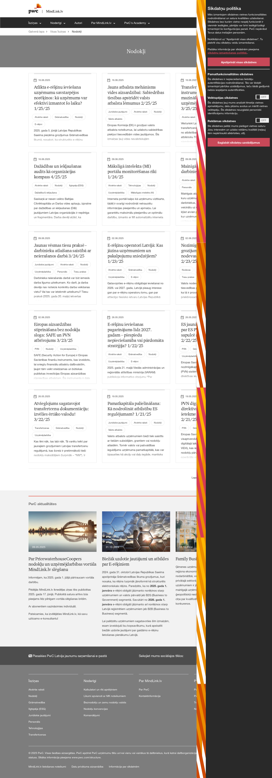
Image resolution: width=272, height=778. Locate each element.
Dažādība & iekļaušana (46, 192)
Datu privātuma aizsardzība (88, 766)
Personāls (187, 187)
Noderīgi (56, 23)
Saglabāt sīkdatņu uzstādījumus (239, 142)
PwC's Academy (135, 23)
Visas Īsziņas (58, 31)
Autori (78, 23)
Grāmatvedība (61, 116)
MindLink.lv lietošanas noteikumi (48, 766)
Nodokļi (76, 31)
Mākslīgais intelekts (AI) (142, 192)
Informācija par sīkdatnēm (124, 766)
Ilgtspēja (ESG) (76, 185)
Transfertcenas (42, 427)
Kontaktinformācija (150, 695)
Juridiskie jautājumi (117, 111)
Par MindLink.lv (101, 23)
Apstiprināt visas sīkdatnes (239, 62)
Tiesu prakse (80, 271)
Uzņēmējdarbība (116, 192)
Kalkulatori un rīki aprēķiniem (100, 689)
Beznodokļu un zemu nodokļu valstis (105, 702)
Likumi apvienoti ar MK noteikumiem (105, 695)
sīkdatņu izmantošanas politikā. (227, 52)
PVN (37, 348)
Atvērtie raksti (41, 116)
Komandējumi (92, 715)
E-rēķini (38, 124)
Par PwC (144, 689)
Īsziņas (33, 23)
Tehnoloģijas (134, 185)
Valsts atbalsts (115, 118)
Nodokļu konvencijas (96, 708)
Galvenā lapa (36, 31)
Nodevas (186, 269)
